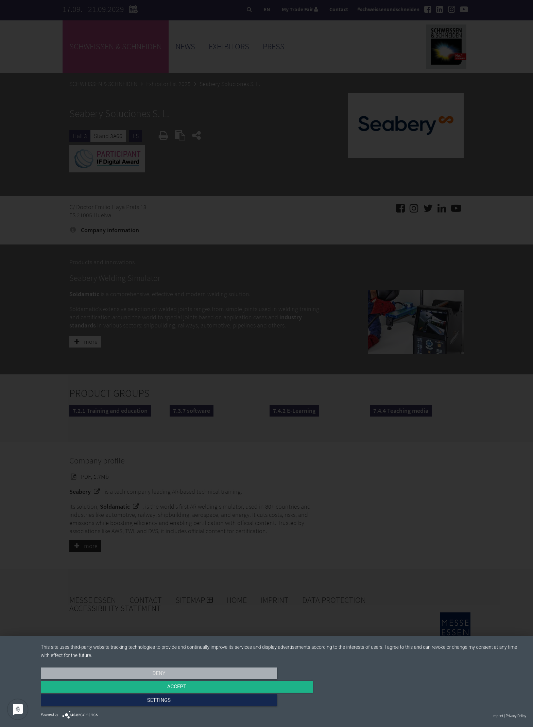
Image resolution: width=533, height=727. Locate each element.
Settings (453, 702)
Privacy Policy (516, 716)
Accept (283, 702)
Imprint (498, 716)
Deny (113, 702)
